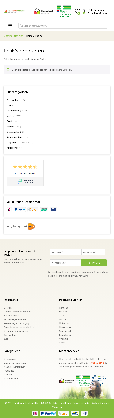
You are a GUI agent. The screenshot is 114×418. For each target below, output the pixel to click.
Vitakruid (63, 338)
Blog (6, 338)
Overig (10, 121)
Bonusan (63, 307)
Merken (10, 115)
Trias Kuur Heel (11, 378)
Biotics (62, 319)
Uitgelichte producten (18, 142)
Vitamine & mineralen (14, 366)
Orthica (63, 311)
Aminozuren (10, 358)
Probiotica (9, 370)
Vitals (62, 342)
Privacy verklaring (62, 402)
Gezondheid (13, 110)
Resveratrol (65, 327)
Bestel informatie (12, 315)
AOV (61, 315)
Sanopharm (65, 334)
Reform (10, 126)
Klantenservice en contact (17, 311)
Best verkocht (14, 99)
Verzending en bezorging (16, 323)
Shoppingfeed (14, 131)
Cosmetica (12, 105)
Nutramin (64, 323)
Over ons (8, 307)
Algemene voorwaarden (16, 330)
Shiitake (8, 374)
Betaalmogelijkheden (15, 319)
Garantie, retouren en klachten (19, 327)
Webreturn (57, 406)
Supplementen (14, 137)
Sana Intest (65, 330)
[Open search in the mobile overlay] (62, 26)
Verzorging (12, 147)
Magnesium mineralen (15, 362)
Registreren (100, 12)
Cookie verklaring (81, 402)
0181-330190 (97, 362)
